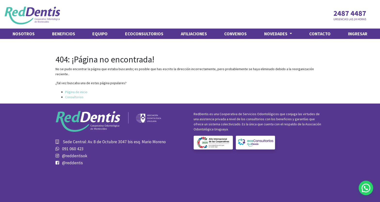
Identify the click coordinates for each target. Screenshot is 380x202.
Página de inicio (76, 92)
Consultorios (74, 97)
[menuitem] (24, 34)
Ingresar (357, 34)
